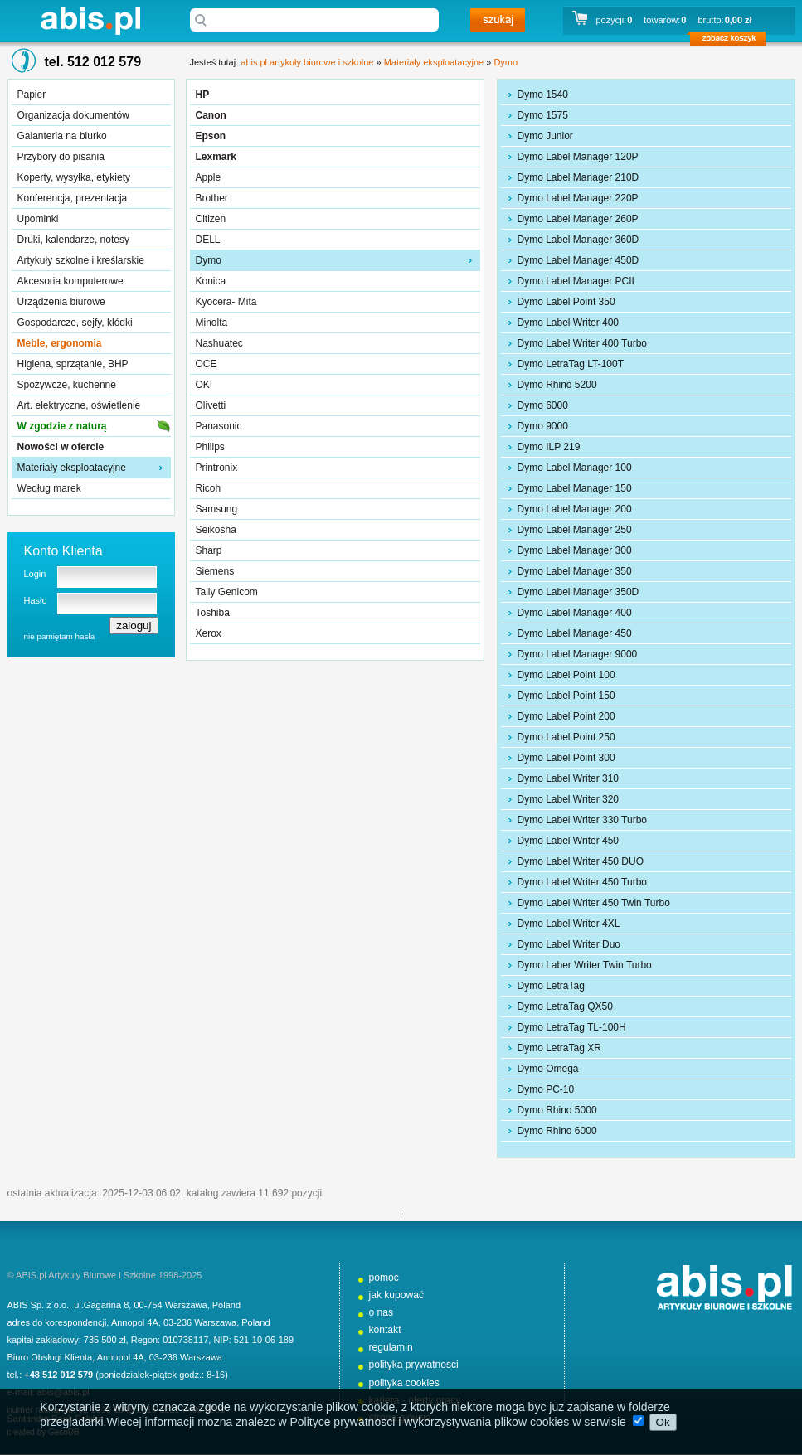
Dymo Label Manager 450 (575, 633)
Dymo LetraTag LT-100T (571, 364)
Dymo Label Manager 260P (578, 219)
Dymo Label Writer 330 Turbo (583, 820)
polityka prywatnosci (414, 1364)
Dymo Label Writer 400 (569, 322)
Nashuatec (219, 343)
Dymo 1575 (543, 115)
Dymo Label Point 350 (566, 302)
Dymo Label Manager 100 (575, 467)
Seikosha (216, 530)
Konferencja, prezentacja (72, 198)
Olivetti (211, 405)
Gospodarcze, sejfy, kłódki (75, 322)
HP (203, 94)
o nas (381, 1312)
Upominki (38, 219)
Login (35, 574)
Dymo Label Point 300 (566, 758)
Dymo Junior (545, 136)
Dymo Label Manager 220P (578, 198)
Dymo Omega (548, 1068)
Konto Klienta (63, 551)
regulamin (391, 1347)
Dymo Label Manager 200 (575, 509)
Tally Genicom (227, 592)
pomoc (384, 1277)
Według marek (49, 488)
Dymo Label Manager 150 (575, 488)
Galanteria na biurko (62, 136)
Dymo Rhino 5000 (557, 1110)
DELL (208, 239)
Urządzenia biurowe (61, 302)
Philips (210, 447)
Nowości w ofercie (61, 447)
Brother (212, 198)
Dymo (505, 62)
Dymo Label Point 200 (566, 716)
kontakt (385, 1330)
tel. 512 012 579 (93, 62)
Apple (208, 177)
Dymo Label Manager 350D (578, 592)
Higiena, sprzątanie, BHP (73, 364)
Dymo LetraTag (551, 986)
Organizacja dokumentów (73, 115)
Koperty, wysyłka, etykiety (74, 177)
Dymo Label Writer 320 (569, 799)
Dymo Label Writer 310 (569, 778)
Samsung (217, 509)
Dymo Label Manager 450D (578, 260)
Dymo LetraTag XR (559, 1048)
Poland (226, 1305)
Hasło (35, 600)
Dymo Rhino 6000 (557, 1131)
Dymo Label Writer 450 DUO (581, 861)
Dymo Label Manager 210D (578, 177)
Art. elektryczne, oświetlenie (79, 405)
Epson (211, 136)
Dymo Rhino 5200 (557, 384)
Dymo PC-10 (546, 1089)
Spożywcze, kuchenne (66, 384)
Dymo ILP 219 (549, 447)
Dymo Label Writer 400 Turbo (583, 343)
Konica (211, 281)
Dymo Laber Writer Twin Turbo (585, 965)
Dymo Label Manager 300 (575, 550)
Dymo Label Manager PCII (576, 281)
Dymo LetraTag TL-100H (572, 1027)
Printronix (217, 467)
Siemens (215, 571)
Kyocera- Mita (226, 302)
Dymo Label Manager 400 (575, 612)
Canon (211, 115)
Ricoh (208, 488)
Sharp (209, 550)
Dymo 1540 (543, 94)
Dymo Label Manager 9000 (578, 654)
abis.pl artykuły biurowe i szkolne (90, 20)
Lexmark (216, 156)
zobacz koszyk (733, 41)
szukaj (497, 20)
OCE (206, 364)
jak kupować (397, 1295)
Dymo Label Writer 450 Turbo (583, 882)
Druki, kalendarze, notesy (73, 239)
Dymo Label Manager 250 (575, 530)
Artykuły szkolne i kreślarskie (80, 260)
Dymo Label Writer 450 (569, 840)
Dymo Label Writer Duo (569, 944)
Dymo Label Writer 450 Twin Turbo (594, 903)
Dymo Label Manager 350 (575, 571)
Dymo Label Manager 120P (578, 156)
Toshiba (213, 612)
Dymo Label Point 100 (566, 675)
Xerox (208, 633)
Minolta (212, 322)
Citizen (211, 219)
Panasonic (219, 426)
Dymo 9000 (543, 426)
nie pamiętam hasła (59, 636)
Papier (31, 94)
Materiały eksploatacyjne (71, 467)
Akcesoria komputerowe (70, 281)
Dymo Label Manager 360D (578, 239)
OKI (204, 384)
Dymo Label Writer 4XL (569, 923)
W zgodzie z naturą (62, 426)
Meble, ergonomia (59, 343)
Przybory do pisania (61, 156)
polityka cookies (404, 1383)
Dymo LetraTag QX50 (565, 1006)
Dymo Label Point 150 (566, 695)
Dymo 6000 (543, 405)
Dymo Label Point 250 (566, 737)
